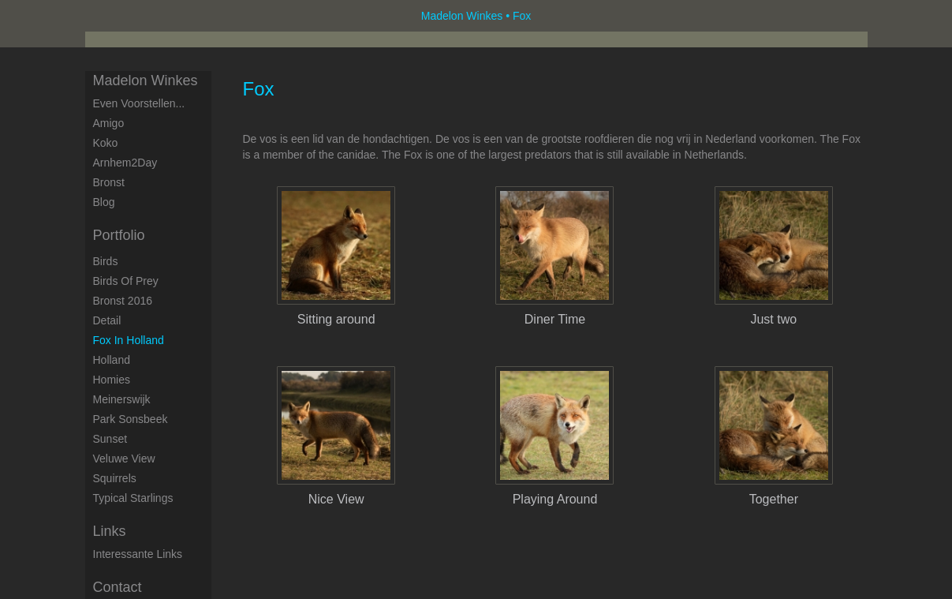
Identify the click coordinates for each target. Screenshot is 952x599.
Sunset (110, 438)
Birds (105, 261)
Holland (111, 360)
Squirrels (114, 478)
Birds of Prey (126, 281)
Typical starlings (133, 498)
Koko (105, 143)
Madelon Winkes (462, 15)
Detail (107, 320)
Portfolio (119, 235)
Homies (111, 379)
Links (109, 531)
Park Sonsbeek (130, 419)
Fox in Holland (128, 340)
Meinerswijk (122, 399)
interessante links (138, 554)
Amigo (109, 123)
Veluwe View (124, 458)
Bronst (109, 182)
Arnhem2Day (125, 162)
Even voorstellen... (139, 103)
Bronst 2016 (123, 300)
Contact (117, 587)
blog (104, 202)
